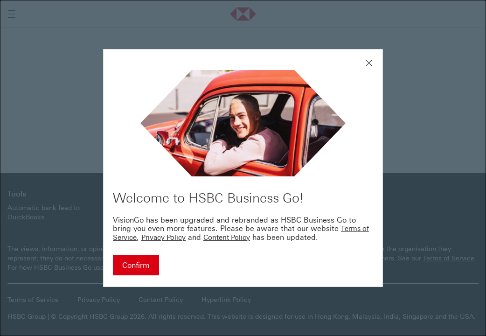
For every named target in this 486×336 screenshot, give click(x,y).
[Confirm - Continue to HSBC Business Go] (136, 265)
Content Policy (226, 237)
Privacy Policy (163, 237)
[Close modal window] (369, 63)
